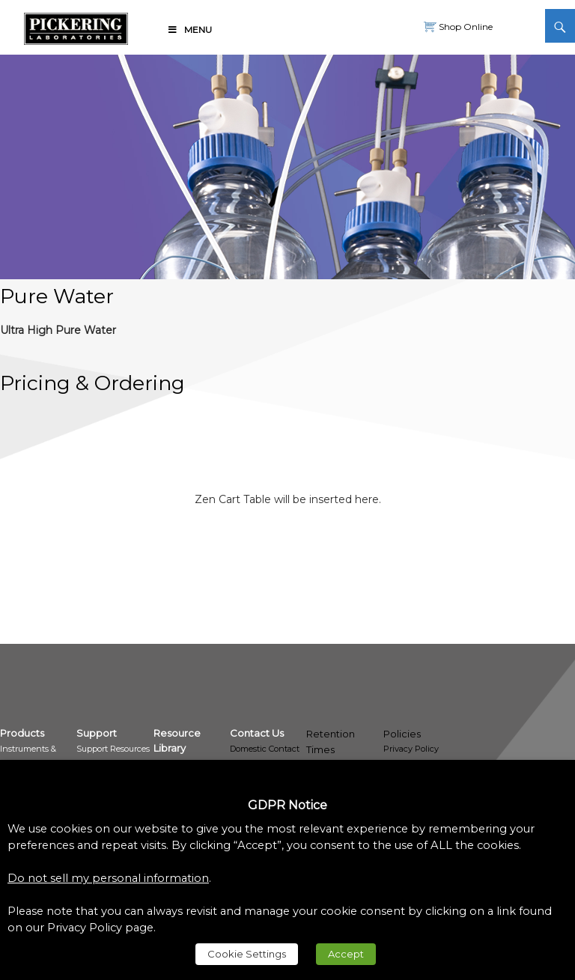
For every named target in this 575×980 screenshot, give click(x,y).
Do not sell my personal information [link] (108, 878)
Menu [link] (189, 29)
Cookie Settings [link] (246, 954)
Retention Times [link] (330, 741)
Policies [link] (402, 734)
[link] (76, 26)
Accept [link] (346, 954)
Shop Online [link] (464, 26)
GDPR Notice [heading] (287, 805)
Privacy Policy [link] (411, 748)
